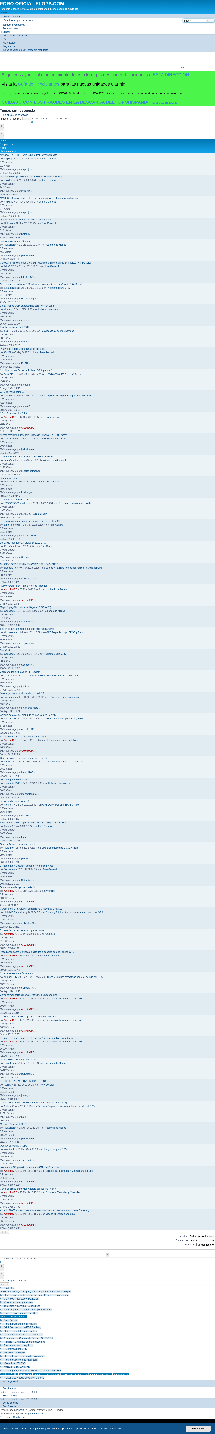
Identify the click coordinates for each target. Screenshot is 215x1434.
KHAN (7, 352)
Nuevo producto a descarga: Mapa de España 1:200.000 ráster (33, 435)
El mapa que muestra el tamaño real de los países (26, 865)
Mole (6, 1106)
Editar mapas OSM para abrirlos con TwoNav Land (27, 306)
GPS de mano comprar (12, 392)
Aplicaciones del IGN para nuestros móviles (23, 736)
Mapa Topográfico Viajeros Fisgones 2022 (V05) (25, 607)
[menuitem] (107, 20)
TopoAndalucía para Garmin (15, 241)
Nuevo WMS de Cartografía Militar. (18, 1059)
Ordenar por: (195, 1240)
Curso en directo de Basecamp (16, 973)
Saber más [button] (115, 1428)
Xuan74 (8, 546)
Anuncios (50, 891)
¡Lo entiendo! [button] (198, 1428)
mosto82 (8, 395)
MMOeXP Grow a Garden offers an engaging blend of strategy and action (39, 198)
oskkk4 (8, 331)
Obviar (3, 12)
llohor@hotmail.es (13, 460)
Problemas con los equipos (64, 697)
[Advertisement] (105, 60)
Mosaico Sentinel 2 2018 (13, 1124)
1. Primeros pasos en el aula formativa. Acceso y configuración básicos (37, 1038)
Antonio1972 (10, 718)
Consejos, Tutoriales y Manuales (63, 1192)
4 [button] (1, 133)
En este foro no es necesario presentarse (22, 930)
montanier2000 (12, 783)
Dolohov (8, 223)
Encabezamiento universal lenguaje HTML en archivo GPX (31, 521)
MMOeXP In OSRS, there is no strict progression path (28, 155)
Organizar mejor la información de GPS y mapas (25, 219)
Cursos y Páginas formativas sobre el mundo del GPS (73, 568)
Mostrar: (197, 1236)
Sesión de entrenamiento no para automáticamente (27, 629)
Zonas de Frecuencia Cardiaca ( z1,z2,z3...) (23, 542)
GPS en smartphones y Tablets (62, 740)
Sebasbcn (9, 611)
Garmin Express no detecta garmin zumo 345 (24, 758)
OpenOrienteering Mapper (14, 1145)
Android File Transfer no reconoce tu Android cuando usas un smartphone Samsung (44, 1210)
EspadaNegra (11, 288)
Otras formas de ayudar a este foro (18, 887)
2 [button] (1, 126)
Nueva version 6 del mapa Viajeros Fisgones (23, 585)
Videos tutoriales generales (60, 1214)
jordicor (8, 675)
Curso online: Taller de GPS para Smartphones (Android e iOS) (33, 1102)
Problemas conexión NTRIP (14, 327)
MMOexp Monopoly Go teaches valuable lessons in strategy (32, 176)
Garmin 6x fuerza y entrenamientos (18, 844)
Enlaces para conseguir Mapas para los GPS (69, 1171)
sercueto (8, 374)
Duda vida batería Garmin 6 (14, 801)
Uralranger (10, 481)
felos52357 (10, 266)
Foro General (49, 158)
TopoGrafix (5, 650)
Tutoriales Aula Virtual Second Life (63, 998)
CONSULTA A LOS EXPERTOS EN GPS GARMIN (26, 456)
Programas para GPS (58, 288)
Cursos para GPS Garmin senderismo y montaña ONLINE (31, 909)
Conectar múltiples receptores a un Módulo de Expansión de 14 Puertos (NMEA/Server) (46, 262)
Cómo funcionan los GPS (13, 413)
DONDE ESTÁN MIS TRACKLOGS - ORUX (23, 1081)
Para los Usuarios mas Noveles (57, 331)
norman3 (9, 804)
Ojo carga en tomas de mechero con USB (22, 693)
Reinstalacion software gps (14, 499)
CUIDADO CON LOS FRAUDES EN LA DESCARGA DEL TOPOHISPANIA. (76, 102)
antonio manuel (12, 524)
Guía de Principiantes (38, 84)
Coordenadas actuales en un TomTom (20, 672)
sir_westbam (11, 632)
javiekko (8, 848)
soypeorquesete (12, 697)
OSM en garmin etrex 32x (13, 779)
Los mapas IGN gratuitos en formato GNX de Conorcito (29, 1167)
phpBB (22, 1410)
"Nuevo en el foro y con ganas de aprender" (23, 349)
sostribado (9, 1149)
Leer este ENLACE (164, 102)
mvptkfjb (8, 158)
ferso (7, 826)
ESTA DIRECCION (171, 74)
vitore (7, 309)
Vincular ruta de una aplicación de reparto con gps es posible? (33, 822)
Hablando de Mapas (55, 244)
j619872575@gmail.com (17, 503)
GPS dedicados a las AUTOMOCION (61, 374)
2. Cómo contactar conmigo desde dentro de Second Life (30, 1016)
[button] (2, 137)
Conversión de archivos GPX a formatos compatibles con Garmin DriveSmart (41, 284)
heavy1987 (10, 761)
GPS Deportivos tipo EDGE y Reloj (64, 632)
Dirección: (199, 1244)
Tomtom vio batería (10, 478)
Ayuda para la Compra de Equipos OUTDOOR (66, 395)
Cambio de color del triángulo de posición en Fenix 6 (28, 715)
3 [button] (1, 129)
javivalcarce (10, 244)
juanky (7, 1084)
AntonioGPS (10, 417)
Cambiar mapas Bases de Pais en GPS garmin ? (26, 370)
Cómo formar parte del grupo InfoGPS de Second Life (28, 995)
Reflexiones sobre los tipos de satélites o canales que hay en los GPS (37, 952)
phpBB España (36, 1413)
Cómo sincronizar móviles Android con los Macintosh (28, 1189)
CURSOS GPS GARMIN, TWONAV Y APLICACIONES (29, 564)
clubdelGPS (10, 568)
